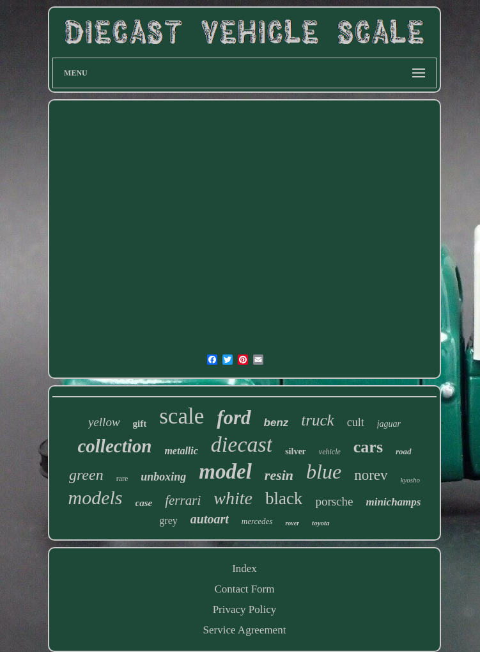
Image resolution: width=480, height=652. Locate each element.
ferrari (183, 500)
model (225, 471)
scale (181, 416)
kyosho (411, 480)
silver (295, 451)
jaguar (389, 424)
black (283, 498)
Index (244, 568)
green (86, 474)
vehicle (330, 451)
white (232, 498)
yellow (104, 422)
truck (317, 420)
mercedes (257, 521)
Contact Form (245, 589)
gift (140, 423)
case (144, 503)
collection (114, 446)
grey (168, 520)
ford (234, 417)
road (404, 451)
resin (279, 475)
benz (276, 423)
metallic (180, 450)
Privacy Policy (245, 609)
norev (370, 475)
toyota (321, 523)
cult (355, 422)
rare (122, 478)
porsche (334, 501)
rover (292, 523)
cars (368, 447)
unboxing (163, 476)
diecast (241, 444)
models (95, 497)
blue (323, 471)
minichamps (393, 502)
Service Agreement (244, 630)
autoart (209, 519)
